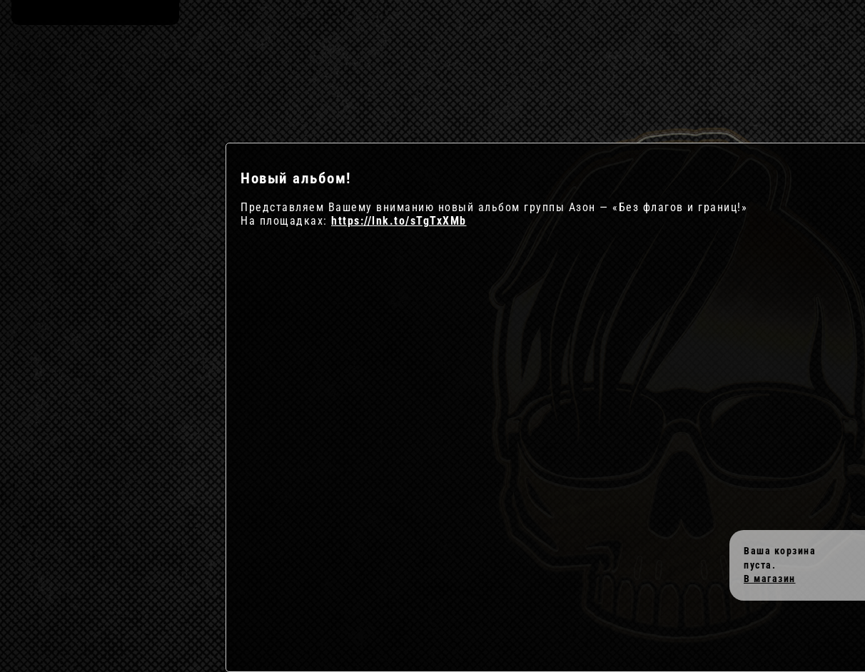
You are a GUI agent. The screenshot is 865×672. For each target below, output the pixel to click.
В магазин (770, 578)
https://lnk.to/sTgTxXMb (399, 221)
